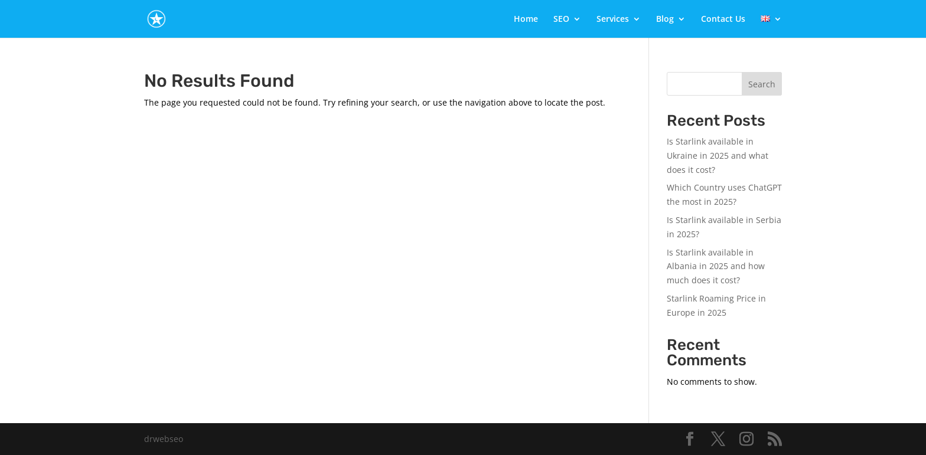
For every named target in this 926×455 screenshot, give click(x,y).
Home (526, 19)
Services (612, 19)
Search (761, 84)
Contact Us (723, 19)
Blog (665, 19)
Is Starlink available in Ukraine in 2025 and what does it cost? (717, 155)
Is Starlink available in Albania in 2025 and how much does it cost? (716, 266)
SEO (561, 19)
